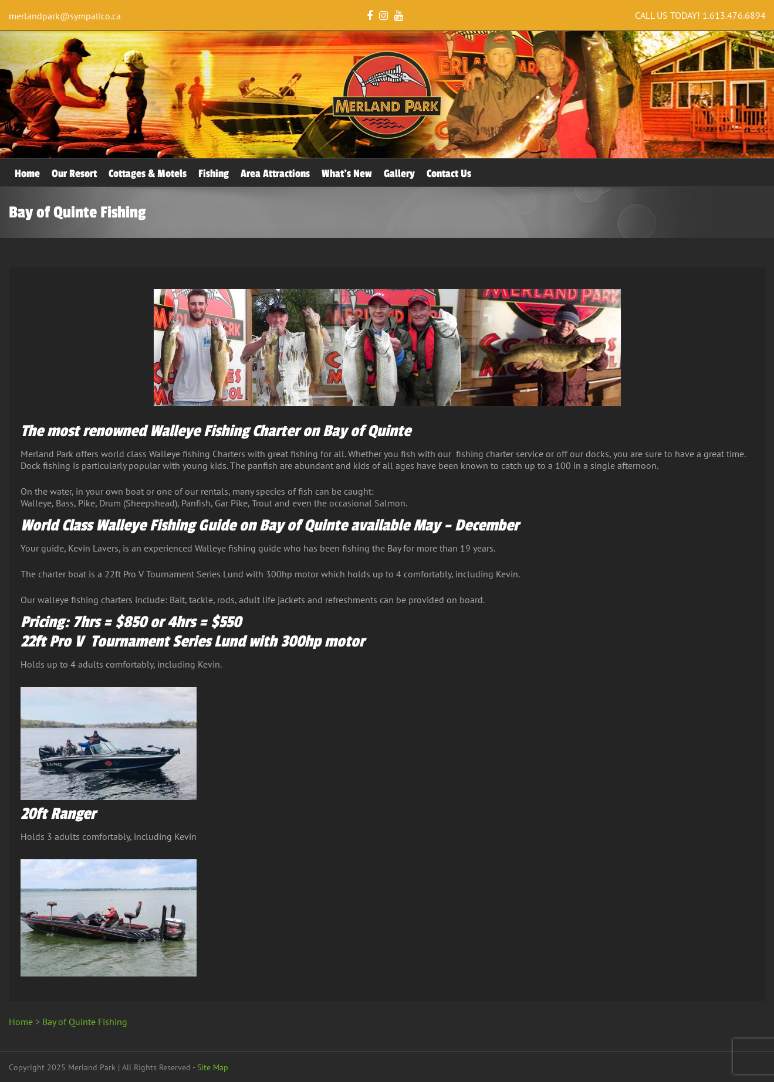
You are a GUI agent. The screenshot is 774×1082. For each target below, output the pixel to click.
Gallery (399, 173)
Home (27, 173)
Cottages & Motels (148, 173)
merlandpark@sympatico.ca (65, 16)
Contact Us (449, 173)
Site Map (212, 1067)
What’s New (347, 173)
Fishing (213, 173)
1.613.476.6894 (734, 15)
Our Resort (74, 173)
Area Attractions (275, 173)
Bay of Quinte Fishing (84, 1021)
